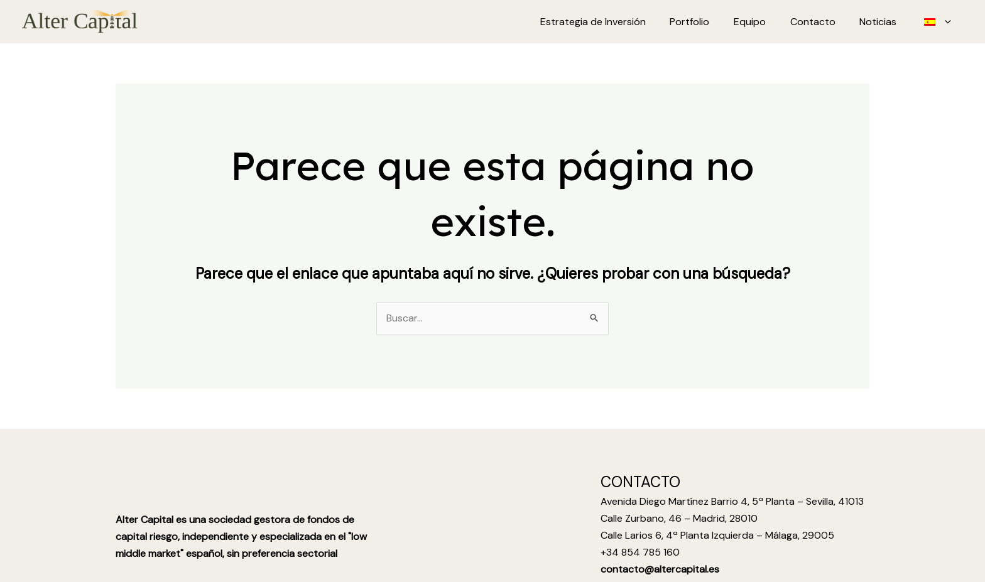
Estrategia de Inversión (615, 21)
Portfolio (708, 21)
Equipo (764, 21)
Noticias (884, 21)
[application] (946, 22)
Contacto (823, 21)
